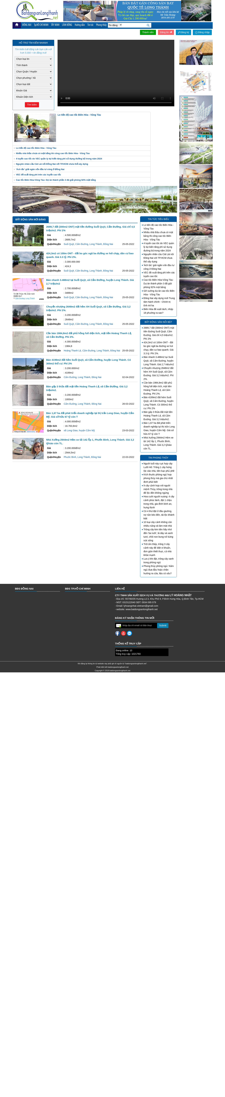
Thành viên (148, 32)
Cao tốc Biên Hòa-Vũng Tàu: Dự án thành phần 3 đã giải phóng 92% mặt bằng (56, 180)
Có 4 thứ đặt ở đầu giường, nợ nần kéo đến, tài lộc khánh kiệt (159, 515)
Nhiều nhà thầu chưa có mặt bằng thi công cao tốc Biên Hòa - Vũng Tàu (53, 153)
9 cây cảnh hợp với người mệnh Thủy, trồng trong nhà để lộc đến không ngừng (158, 489)
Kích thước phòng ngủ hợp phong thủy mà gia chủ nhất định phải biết (158, 478)
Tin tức (90, 25)
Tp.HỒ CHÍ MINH (41, 25)
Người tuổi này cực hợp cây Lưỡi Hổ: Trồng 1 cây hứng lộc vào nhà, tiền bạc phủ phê (159, 467)
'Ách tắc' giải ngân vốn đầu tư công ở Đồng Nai (40, 169)
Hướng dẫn (80, 25)
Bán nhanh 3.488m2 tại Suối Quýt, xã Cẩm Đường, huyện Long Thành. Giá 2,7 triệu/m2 (159, 361)
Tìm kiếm (32, 104)
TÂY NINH (55, 25)
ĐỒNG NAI (26, 25)
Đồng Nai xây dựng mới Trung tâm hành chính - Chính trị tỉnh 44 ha (159, 302)
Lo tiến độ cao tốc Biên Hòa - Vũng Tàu (36, 148)
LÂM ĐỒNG (67, 25)
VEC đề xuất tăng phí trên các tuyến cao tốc (38, 174)
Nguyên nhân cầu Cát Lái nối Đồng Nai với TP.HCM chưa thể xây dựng (52, 164)
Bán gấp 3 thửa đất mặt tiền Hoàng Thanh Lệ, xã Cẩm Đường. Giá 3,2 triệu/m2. (158, 416)
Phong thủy (101, 25)
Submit (162, 625)
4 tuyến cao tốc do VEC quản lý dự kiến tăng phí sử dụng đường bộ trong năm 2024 (59, 158)
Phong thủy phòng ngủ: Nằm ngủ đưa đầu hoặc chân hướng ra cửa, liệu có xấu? (159, 570)
